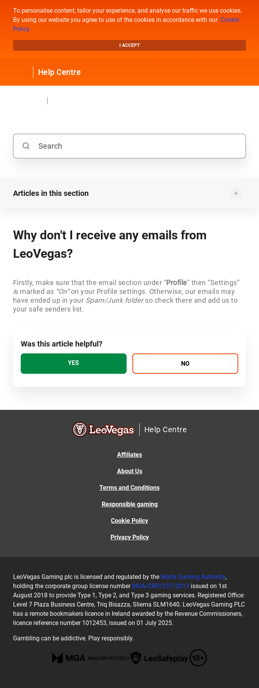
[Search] (129, 146)
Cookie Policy (129, 520)
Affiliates (129, 454)
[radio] (74, 363)
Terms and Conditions (129, 487)
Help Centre (59, 72)
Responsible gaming (130, 504)
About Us (129, 471)
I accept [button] (129, 45)
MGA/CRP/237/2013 (160, 586)
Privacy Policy (130, 537)
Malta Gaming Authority (193, 576)
